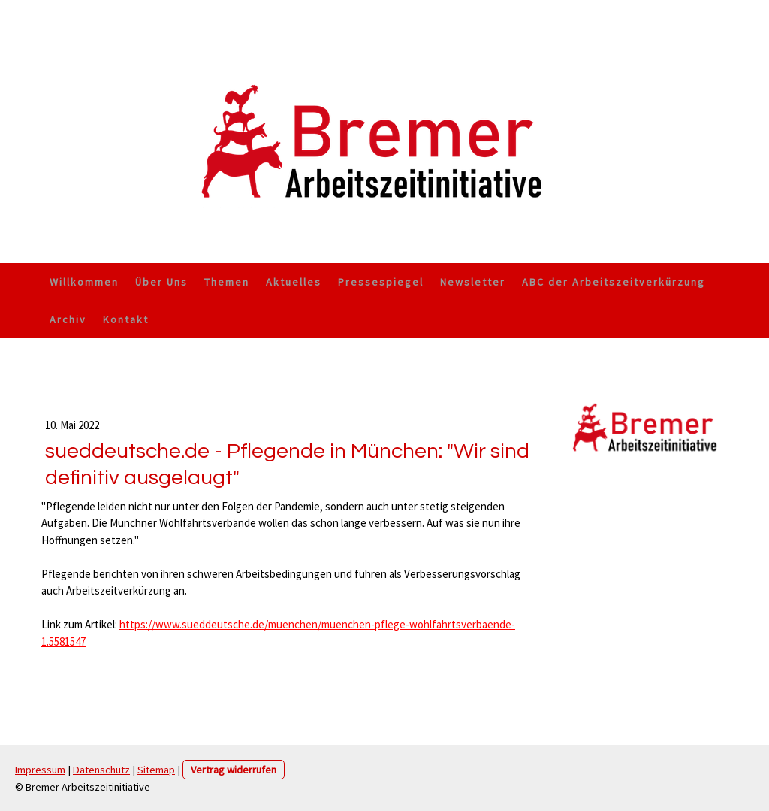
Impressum (40, 769)
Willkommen (84, 282)
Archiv (68, 319)
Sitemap (156, 769)
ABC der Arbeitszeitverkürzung (613, 282)
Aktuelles (293, 282)
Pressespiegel (381, 282)
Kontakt (126, 319)
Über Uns (161, 282)
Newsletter (472, 282)
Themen (226, 282)
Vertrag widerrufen (233, 769)
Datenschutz (101, 769)
